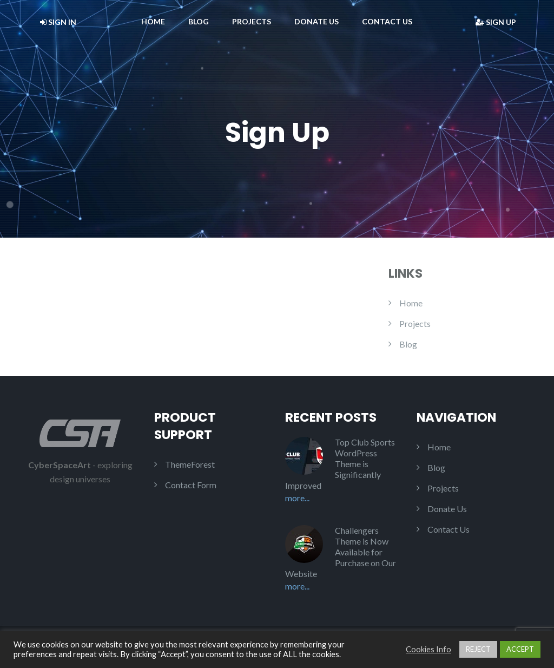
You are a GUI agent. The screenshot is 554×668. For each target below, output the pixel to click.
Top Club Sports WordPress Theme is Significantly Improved (340, 463)
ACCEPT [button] (520, 649)
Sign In (58, 22)
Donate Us (316, 21)
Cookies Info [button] (428, 649)
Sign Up (496, 22)
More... (297, 498)
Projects (251, 21)
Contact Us (387, 21)
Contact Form (190, 485)
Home (153, 21)
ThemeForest (190, 464)
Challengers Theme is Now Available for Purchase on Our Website (340, 552)
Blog (198, 21)
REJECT (478, 649)
